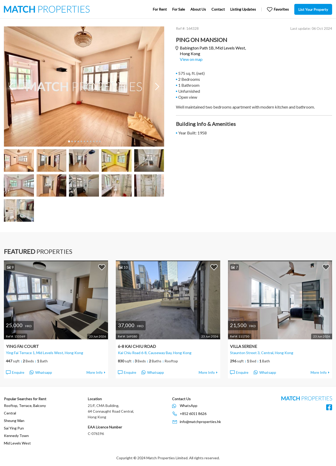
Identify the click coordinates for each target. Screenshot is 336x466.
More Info (95, 372)
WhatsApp (188, 405)
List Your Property (313, 9)
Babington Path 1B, (213, 50)
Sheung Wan (14, 420)
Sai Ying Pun (14, 428)
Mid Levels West (17, 443)
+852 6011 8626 (193, 413)
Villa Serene (243, 346)
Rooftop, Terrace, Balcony (25, 405)
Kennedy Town (16, 435)
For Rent (160, 9)
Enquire (14, 372)
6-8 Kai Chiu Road (137, 346)
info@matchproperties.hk (200, 421)
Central (10, 413)
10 (97, 141)
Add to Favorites (102, 267)
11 (100, 141)
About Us (198, 9)
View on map (191, 59)
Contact (218, 9)
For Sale (178, 9)
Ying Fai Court (22, 346)
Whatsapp (41, 372)
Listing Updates (243, 9)
